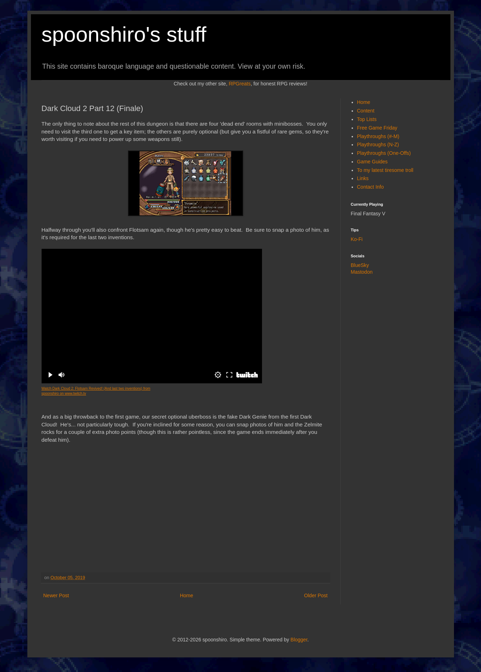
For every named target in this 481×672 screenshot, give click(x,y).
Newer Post (56, 595)
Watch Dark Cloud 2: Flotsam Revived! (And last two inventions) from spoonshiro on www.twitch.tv (96, 391)
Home (186, 595)
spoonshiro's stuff (124, 34)
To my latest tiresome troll (385, 170)
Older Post (315, 595)
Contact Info (370, 187)
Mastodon (362, 272)
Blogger (298, 639)
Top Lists (366, 119)
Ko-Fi (357, 239)
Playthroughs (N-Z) (378, 144)
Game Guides (372, 161)
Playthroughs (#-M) (378, 136)
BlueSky (360, 265)
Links (363, 178)
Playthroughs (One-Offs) (384, 153)
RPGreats (239, 83)
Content (365, 111)
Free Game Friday (377, 128)
